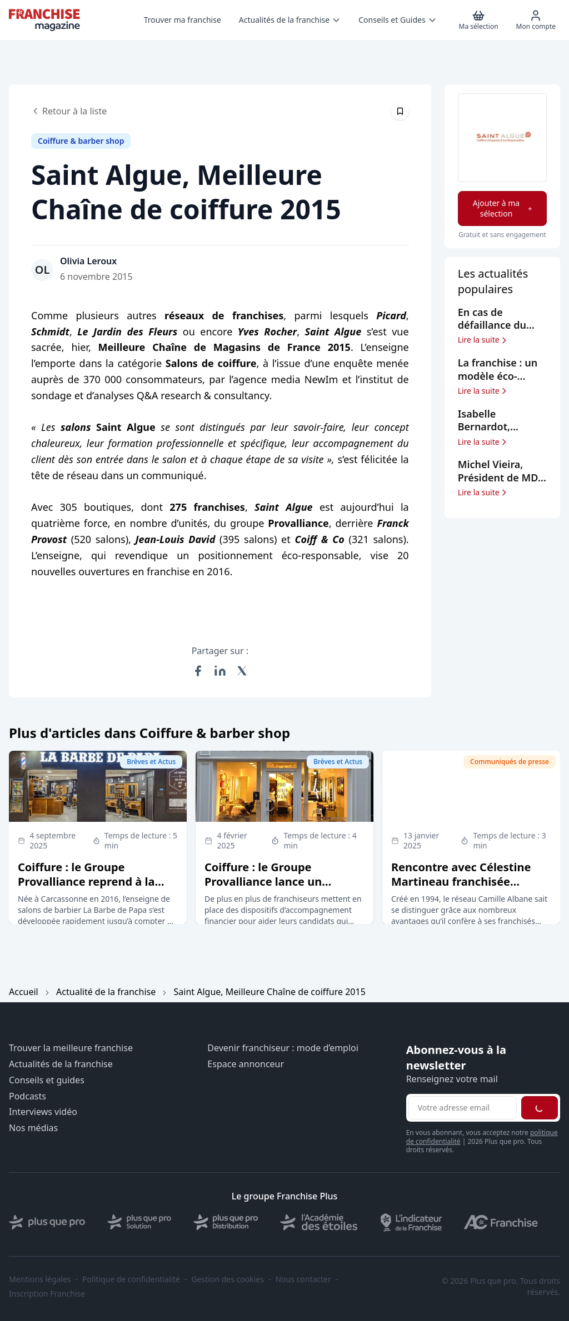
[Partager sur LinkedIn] (220, 671)
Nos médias (33, 1128)
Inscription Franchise (47, 1294)
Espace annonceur (245, 1064)
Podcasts (27, 1096)
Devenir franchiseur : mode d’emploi (282, 1048)
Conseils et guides (46, 1080)
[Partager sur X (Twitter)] (242, 671)
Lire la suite (483, 340)
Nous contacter (303, 1279)
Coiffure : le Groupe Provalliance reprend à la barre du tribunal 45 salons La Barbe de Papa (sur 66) (92, 889)
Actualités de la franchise (61, 1064)
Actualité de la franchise (106, 992)
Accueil (23, 992)
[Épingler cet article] (400, 111)
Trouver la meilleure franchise (71, 1048)
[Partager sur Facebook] (198, 671)
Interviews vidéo (43, 1112)
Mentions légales (40, 1279)
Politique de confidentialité (131, 1279)
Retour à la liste (69, 111)
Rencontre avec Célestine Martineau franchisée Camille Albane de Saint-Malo (461, 889)
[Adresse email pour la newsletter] (462, 1107)
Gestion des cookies (228, 1279)
